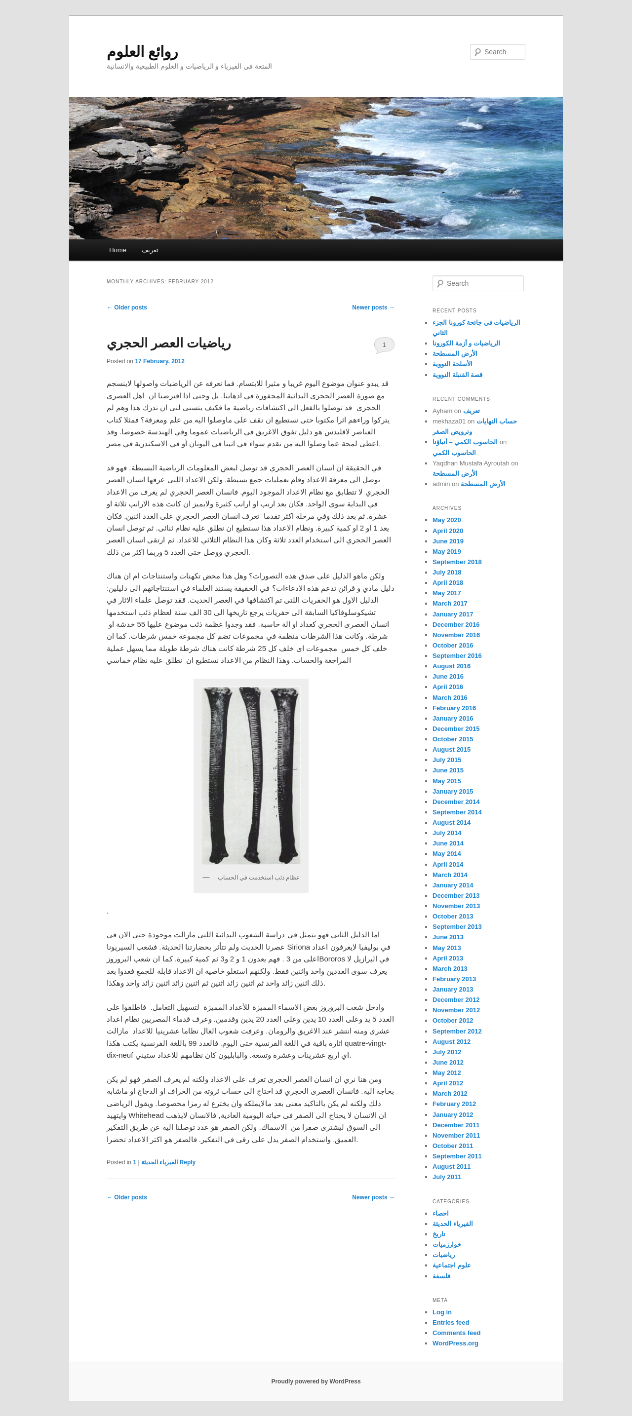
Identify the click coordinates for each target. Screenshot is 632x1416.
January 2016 (453, 718)
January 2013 (453, 989)
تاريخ (439, 1234)
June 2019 (448, 541)
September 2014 (457, 812)
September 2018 (457, 562)
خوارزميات (447, 1244)
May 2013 (447, 948)
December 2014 (456, 801)
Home (117, 250)
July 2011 (447, 1177)
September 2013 (457, 926)
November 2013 (456, 906)
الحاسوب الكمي (454, 453)
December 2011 (456, 1125)
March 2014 (450, 875)
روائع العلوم (142, 51)
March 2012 (450, 1093)
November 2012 (456, 1010)
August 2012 (452, 1041)
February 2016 (454, 708)
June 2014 (448, 843)
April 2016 (448, 686)
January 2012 (453, 1114)
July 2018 (447, 572)
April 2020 (448, 531)
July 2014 (447, 833)
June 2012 (448, 1062)
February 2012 (454, 1104)
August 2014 (452, 822)
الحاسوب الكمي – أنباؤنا (465, 442)
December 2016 (456, 624)
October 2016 (453, 645)
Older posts (127, 307)
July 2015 (447, 760)
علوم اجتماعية (452, 1265)
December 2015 (456, 728)
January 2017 (453, 614)
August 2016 (452, 666)
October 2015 (453, 739)
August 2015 (452, 749)
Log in (442, 1312)
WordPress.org (455, 1343)
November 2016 (456, 635)
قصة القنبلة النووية (457, 375)
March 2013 (450, 968)
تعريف (150, 250)
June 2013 (448, 937)
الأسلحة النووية (453, 364)
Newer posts (373, 307)
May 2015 (447, 781)
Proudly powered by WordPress (315, 1381)
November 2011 (456, 1135)
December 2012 (456, 999)
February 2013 (454, 979)
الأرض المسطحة (455, 353)
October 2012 (453, 1020)
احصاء (441, 1213)
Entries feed (451, 1322)
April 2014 (448, 864)
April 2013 (448, 958)
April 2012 (448, 1083)
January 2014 (453, 885)
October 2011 (453, 1145)
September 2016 (457, 655)
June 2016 (448, 676)
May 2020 (447, 520)
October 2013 (453, 916)
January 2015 (453, 791)
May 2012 (447, 1072)
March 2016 (450, 697)
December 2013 (456, 895)
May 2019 (447, 551)
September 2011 (457, 1156)
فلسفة (441, 1276)
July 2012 (447, 1052)
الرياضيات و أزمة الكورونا (466, 343)
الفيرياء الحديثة (159, 1162)
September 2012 (457, 1031)
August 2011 (452, 1166)
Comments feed (457, 1333)
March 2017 (450, 603)
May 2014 (447, 853)
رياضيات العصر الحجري (169, 343)
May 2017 (447, 593)
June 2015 (448, 770)
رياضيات (444, 1255)
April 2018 (448, 582)
